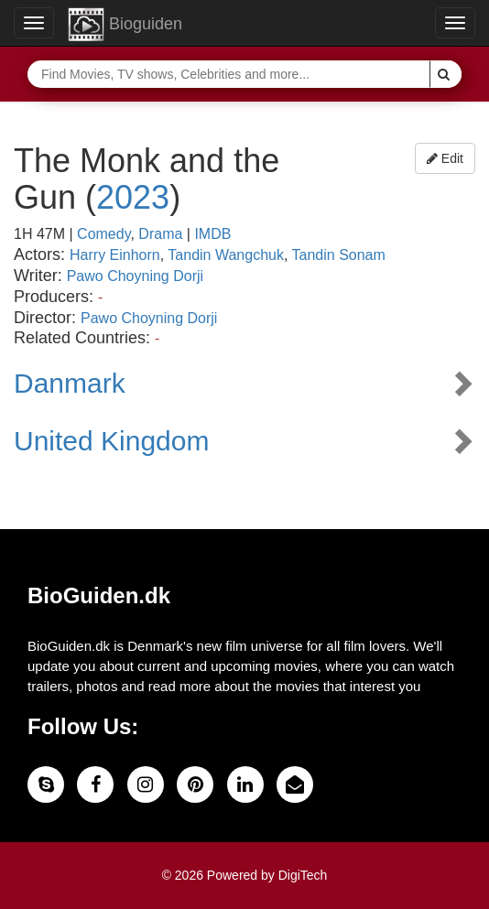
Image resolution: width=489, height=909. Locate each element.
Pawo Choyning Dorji (135, 276)
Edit (445, 158)
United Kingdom (111, 441)
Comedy (103, 234)
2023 (132, 197)
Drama (160, 234)
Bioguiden (125, 24)
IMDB (212, 234)
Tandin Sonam (339, 255)
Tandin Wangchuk (226, 255)
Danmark (69, 383)
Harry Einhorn (115, 255)
